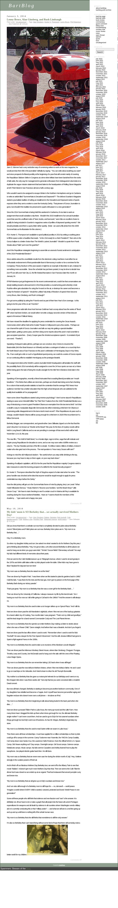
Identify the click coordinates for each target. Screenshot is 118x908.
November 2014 (101, 225)
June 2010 (99, 324)
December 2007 (101, 381)
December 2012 (101, 268)
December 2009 (101, 336)
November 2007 (101, 382)
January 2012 (100, 289)
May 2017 (99, 169)
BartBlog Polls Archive (103, 10)
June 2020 (99, 100)
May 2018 (99, 147)
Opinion (98, 37)
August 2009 (100, 343)
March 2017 (100, 173)
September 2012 (102, 274)
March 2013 (100, 263)
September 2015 (102, 207)
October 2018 (100, 137)
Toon (97, 41)
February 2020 (101, 107)
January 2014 (100, 244)
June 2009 (99, 347)
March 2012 (100, 285)
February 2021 (101, 87)
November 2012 (101, 270)
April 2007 (99, 395)
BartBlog (22, 5)
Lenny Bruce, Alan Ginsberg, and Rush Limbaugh (34, 19)
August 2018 (100, 141)
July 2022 (99, 59)
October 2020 (100, 94)
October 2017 (100, 160)
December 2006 (101, 403)
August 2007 (100, 388)
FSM (20, 519)
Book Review (100, 20)
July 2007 (99, 390)
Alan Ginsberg (38, 22)
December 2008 (101, 358)
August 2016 (100, 186)
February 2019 (101, 130)
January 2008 (100, 379)
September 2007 (102, 386)
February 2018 (101, 152)
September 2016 (102, 184)
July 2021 (99, 81)
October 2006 (100, 407)
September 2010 (102, 319)
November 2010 (101, 315)
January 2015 (100, 221)
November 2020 (101, 92)
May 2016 (99, 192)
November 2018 (101, 135)
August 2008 (100, 365)
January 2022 (100, 70)
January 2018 (100, 154)
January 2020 (100, 109)
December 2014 (101, 223)
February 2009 (101, 354)
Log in (98, 413)
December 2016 (101, 179)
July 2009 (99, 345)
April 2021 (99, 85)
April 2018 (99, 149)
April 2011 (99, 306)
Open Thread (100, 35)
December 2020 (101, 91)
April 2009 (99, 351)
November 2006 (101, 405)
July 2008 (99, 367)
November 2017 (101, 158)
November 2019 (101, 113)
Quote (98, 39)
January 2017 (100, 177)
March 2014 (100, 240)
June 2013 (99, 257)
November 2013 (101, 248)
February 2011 (101, 309)
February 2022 (101, 68)
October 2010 (100, 317)
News (98, 33)
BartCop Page (100, 16)
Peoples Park (38, 519)
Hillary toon (100, 26)
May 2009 (99, 349)
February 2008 (101, 377)
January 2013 (100, 266)
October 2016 (100, 182)
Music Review (100, 31)
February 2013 (101, 264)
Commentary (100, 22)
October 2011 (100, 294)
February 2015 (101, 220)
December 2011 (101, 291)
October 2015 (100, 205)
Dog (28, 868)
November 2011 (101, 293)
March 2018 (100, 150)
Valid (100, 419)
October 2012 (100, 272)
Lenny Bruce (64, 22)
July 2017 (99, 165)
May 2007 (99, 394)
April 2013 (99, 261)
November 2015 (101, 203)
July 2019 (99, 120)
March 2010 (100, 330)
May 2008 (99, 371)
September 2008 (102, 364)
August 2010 (100, 321)
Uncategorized (21, 22)
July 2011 (99, 300)
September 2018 (102, 139)
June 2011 (99, 302)
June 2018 (99, 145)
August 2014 (100, 231)
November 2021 (101, 74)
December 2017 (101, 156)
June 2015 (99, 212)
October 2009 (100, 339)
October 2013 (100, 250)
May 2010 (99, 326)
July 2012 (99, 278)
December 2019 (101, 111)
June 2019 (99, 122)
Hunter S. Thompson (51, 22)
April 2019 (99, 126)
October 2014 (100, 227)
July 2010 (99, 323)
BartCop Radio (100, 18)
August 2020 (100, 96)
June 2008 (99, 369)
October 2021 (100, 76)
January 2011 (100, 311)
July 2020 (99, 98)
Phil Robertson (75, 22)
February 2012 (101, 287)
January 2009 (100, 356)
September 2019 (102, 117)
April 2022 (99, 64)
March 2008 (100, 375)
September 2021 (102, 78)
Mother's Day (27, 519)
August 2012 (100, 276)
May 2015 (99, 214)
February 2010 (101, 332)
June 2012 (99, 280)
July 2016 (99, 188)
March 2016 (100, 195)
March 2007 (100, 397)
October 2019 (100, 115)
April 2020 (99, 104)
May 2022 (99, 62)
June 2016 (99, 190)
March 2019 (100, 128)
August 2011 (100, 298)
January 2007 (100, 401)
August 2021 (100, 79)
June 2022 (99, 61)
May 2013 (99, 259)
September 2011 (102, 296)
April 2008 (99, 373)
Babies (46, 517)
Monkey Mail (100, 29)
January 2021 (100, 89)
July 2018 (99, 143)
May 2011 (99, 304)
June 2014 (99, 235)
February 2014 (101, 242)
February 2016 (101, 197)
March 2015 (100, 218)
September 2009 (102, 341)
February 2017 (101, 175)
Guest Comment (101, 24)
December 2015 (101, 201)
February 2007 (101, 399)
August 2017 (100, 163)
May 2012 (99, 281)
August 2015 (100, 208)
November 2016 (101, 180)
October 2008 (100, 362)
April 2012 (99, 283)
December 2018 (101, 133)
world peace (62, 519)
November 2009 (101, 337)
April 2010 (99, 328)
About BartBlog (101, 8)
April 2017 (99, 171)
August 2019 (100, 119)
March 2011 (100, 308)
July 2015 (99, 210)
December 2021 (101, 72)
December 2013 (101, 246)
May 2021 (99, 83)
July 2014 (99, 233)
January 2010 (100, 334)
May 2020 (99, 102)
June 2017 (99, 167)
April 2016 (99, 193)
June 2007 (99, 392)
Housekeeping (101, 27)
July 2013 (99, 255)
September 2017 (102, 162)
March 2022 (100, 66)
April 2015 (99, 216)
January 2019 (100, 132)
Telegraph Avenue (50, 519)
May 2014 (99, 236)
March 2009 (100, 352)
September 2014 (102, 229)
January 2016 (100, 199)
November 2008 (101, 360)
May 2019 (99, 124)
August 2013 (100, 253)
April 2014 (99, 238)
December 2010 (101, 313)
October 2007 (100, 384)
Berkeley (53, 517)
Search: (98, 46)
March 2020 (100, 105)
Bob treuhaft (61, 517)
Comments (101, 417)
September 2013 (102, 251)
